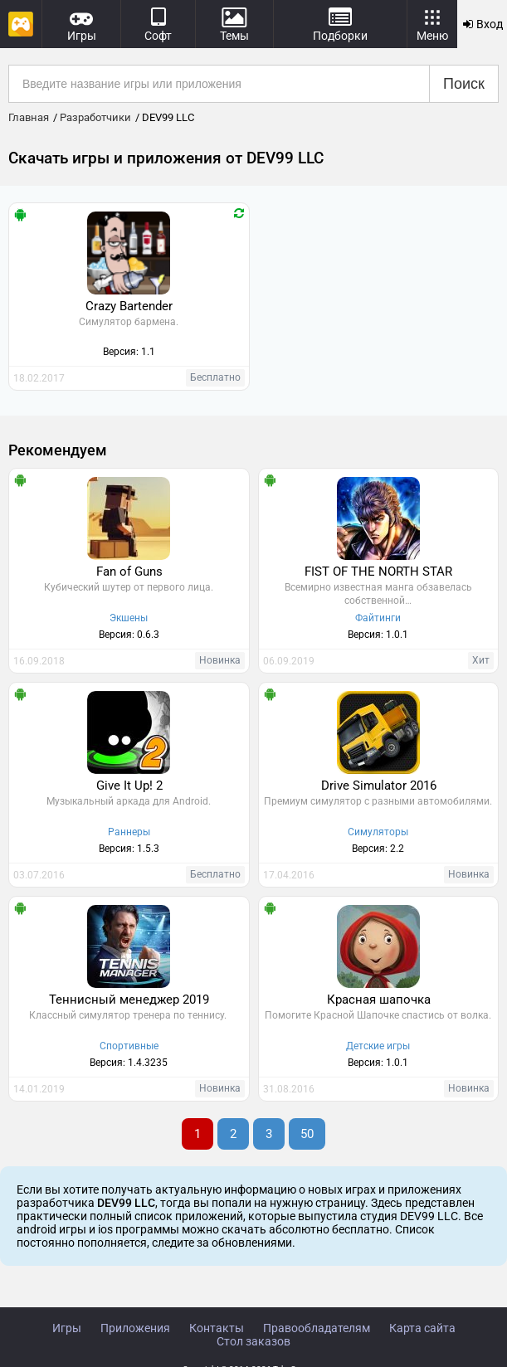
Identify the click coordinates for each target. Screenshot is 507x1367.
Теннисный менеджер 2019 (129, 999)
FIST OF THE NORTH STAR (378, 571)
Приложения (135, 1328)
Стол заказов (253, 1341)
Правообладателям (316, 1328)
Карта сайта (422, 1328)
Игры (66, 1328)
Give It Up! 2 (129, 785)
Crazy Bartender (129, 306)
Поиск (464, 83)
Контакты (216, 1328)
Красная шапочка (379, 999)
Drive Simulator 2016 (378, 785)
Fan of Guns (129, 571)
